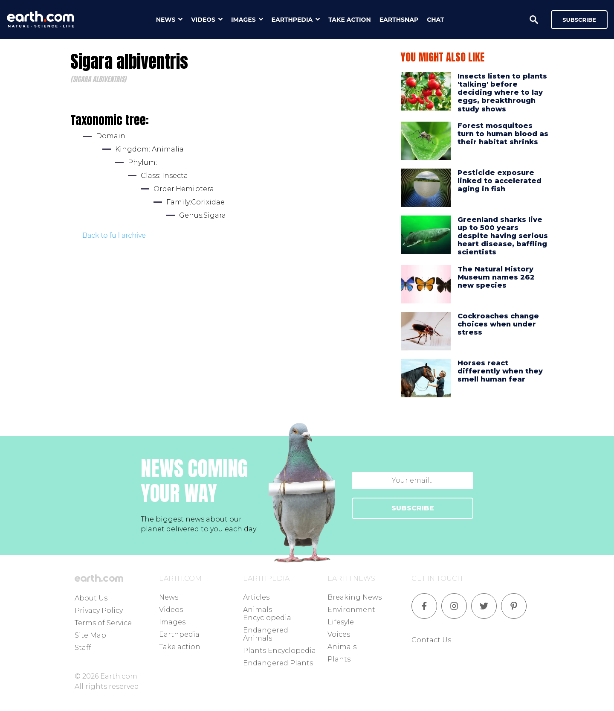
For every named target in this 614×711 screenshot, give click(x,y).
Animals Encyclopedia (267, 614)
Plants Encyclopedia (279, 651)
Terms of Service (103, 623)
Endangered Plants (278, 663)
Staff (83, 648)
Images (172, 622)
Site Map (90, 635)
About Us (91, 598)
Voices (338, 634)
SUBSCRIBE (412, 508)
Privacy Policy (99, 610)
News (168, 597)
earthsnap (398, 19)
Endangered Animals (265, 634)
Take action (179, 647)
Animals (341, 647)
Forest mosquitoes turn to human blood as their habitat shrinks (503, 134)
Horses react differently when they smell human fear (500, 371)
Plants (338, 659)
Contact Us (431, 640)
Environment (351, 610)
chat (435, 19)
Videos (171, 610)
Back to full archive (114, 235)
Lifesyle (340, 622)
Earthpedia (179, 634)
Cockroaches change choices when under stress (498, 324)
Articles (256, 597)
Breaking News (354, 597)
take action (349, 19)
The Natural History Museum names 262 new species (496, 277)
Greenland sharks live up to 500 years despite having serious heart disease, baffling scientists (503, 236)
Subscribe (579, 19)
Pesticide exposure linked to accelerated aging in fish (500, 181)
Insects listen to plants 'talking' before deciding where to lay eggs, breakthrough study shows (502, 92)
